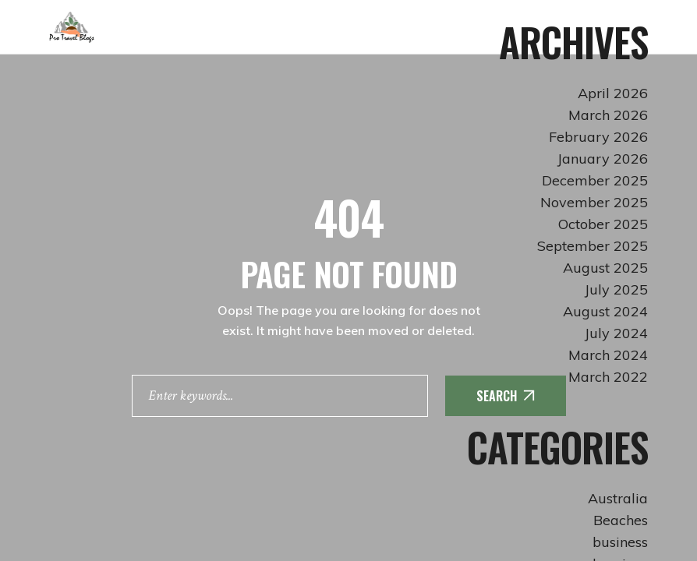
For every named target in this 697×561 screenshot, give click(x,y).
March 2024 (608, 355)
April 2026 (613, 93)
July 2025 (616, 289)
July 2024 (616, 333)
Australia (618, 498)
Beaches (620, 520)
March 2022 (608, 377)
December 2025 (595, 180)
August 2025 (605, 268)
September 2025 (592, 246)
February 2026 (598, 137)
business (620, 542)
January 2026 (602, 159)
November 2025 (594, 202)
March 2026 (608, 115)
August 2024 (605, 311)
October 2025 (603, 224)
